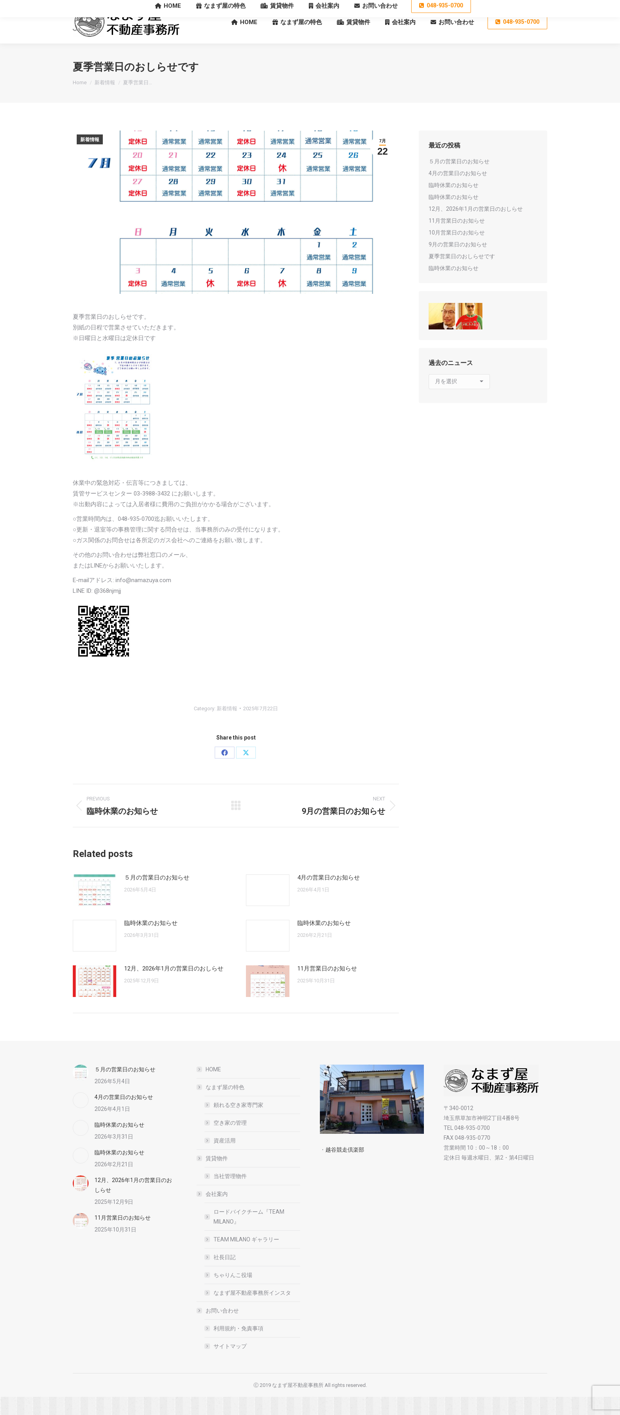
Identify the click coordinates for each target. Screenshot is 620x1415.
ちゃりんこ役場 (233, 1293)
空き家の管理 (230, 1141)
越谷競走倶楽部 (344, 1168)
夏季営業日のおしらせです (462, 274)
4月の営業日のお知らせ (328, 895)
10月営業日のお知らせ (457, 251)
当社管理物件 (230, 1194)
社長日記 (225, 1275)
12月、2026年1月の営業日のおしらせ (173, 986)
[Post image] (94, 908)
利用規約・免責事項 (238, 1346)
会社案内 (213, 1212)
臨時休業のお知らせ (151, 941)
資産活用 (225, 1159)
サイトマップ (230, 1364)
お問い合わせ (218, 1329)
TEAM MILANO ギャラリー (246, 1257)
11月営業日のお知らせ (327, 986)
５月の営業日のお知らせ (156, 895)
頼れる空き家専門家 (238, 1123)
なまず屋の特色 (221, 1105)
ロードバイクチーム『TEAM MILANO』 (249, 1235)
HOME (213, 1087)
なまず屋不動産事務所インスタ (252, 1311)
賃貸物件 (213, 1176)
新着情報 (89, 158)
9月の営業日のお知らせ (458, 262)
